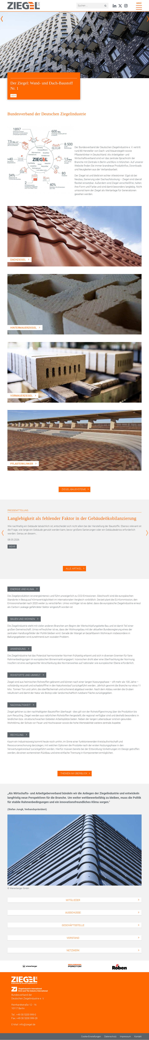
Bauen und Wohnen (22, 618)
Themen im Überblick (73, 773)
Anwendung (18, 648)
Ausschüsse (73, 912)
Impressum (125, 1036)
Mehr (12, 546)
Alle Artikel (74, 568)
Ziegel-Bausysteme (74, 489)
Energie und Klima (22, 589)
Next (148, 19)
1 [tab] (70, 14)
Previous (2, 19)
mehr (13, 96)
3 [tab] (75, 14)
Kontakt (138, 1036)
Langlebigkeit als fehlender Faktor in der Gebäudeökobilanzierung (72, 518)
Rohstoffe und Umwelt (25, 675)
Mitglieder (73, 900)
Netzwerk (73, 950)
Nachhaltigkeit (20, 705)
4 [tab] (77, 14)
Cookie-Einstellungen (91, 1036)
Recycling (17, 734)
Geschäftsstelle (73, 925)
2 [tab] (73, 14)
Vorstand (73, 937)
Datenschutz (110, 1036)
